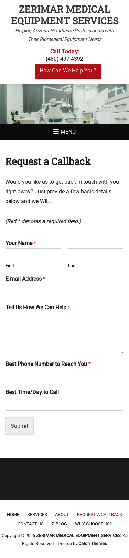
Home (13, 514)
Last (72, 265)
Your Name (21, 243)
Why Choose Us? (93, 523)
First (10, 265)
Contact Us (31, 523)
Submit (19, 426)
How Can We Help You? (68, 70)
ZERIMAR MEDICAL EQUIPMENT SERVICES (64, 15)
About (62, 514)
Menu (68, 132)
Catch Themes (92, 543)
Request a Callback (99, 514)
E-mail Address (25, 279)
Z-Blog (59, 523)
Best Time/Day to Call (32, 392)
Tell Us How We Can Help (38, 307)
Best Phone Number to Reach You (48, 364)
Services (37, 514)
